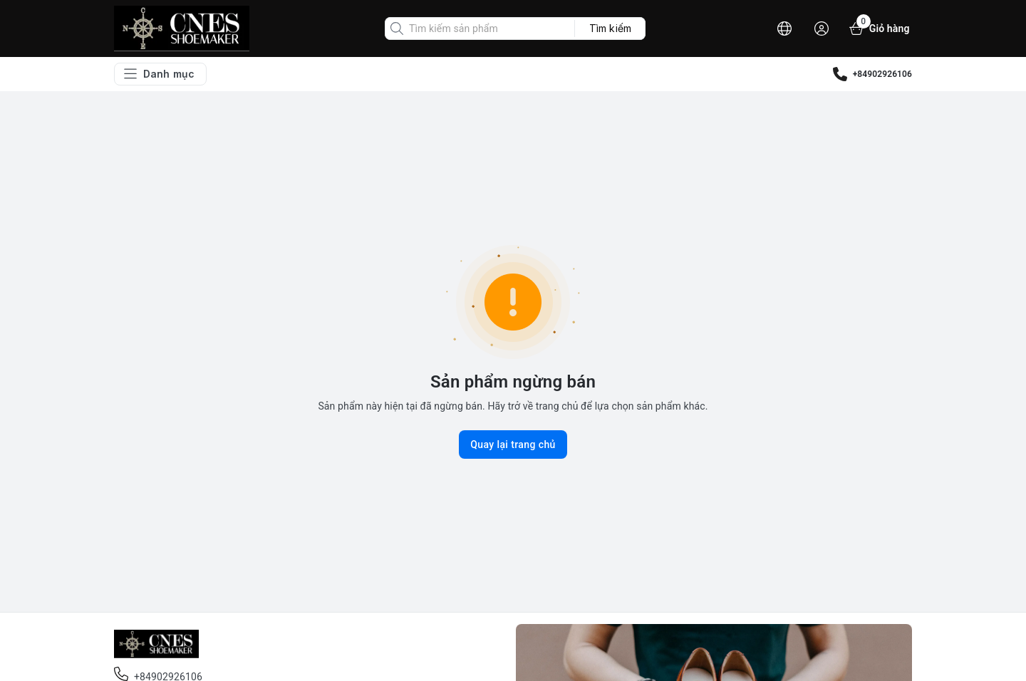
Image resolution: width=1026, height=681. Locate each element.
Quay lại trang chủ (513, 444)
